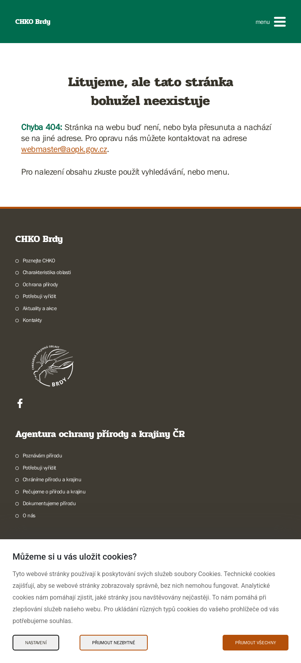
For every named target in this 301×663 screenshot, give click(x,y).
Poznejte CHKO (39, 260)
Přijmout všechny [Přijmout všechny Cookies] (255, 642)
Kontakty (32, 320)
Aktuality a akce (40, 308)
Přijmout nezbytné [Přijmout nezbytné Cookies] (113, 642)
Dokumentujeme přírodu (49, 503)
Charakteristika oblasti (47, 272)
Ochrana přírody (40, 284)
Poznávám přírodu (42, 455)
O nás (29, 515)
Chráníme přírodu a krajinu (52, 479)
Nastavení (36, 642)
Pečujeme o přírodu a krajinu (54, 491)
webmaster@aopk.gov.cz (64, 149)
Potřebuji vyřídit (39, 296)
